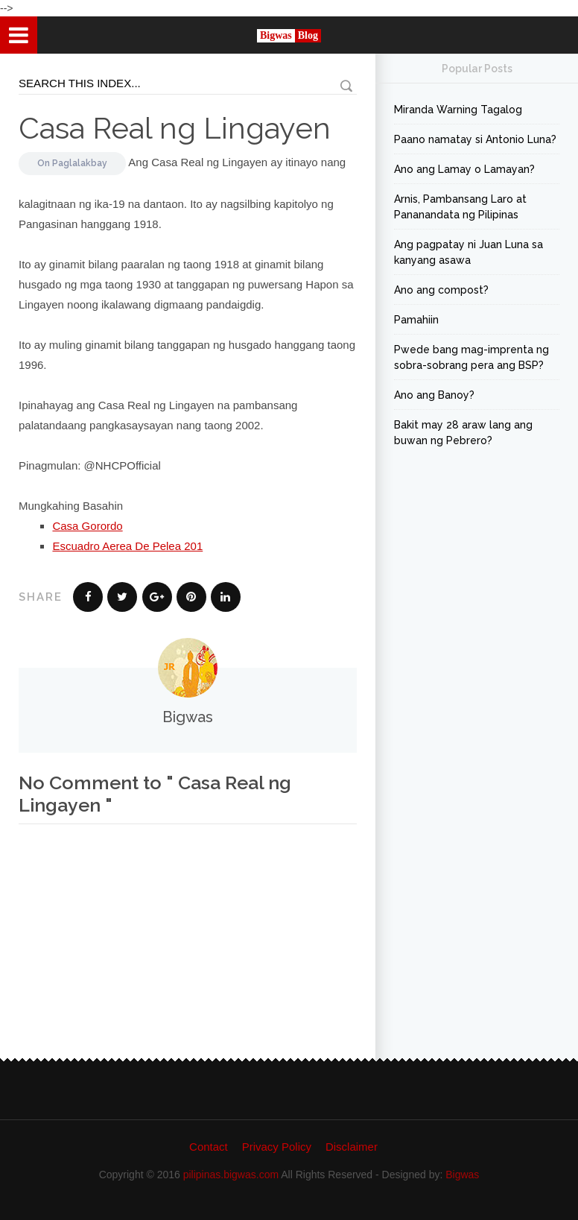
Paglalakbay (79, 163)
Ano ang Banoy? (434, 395)
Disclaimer (351, 1146)
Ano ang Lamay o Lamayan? (464, 169)
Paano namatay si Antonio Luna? (475, 139)
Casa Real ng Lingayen (175, 127)
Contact (208, 1146)
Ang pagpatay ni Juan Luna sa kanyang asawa (468, 252)
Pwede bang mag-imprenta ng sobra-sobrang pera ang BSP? (471, 357)
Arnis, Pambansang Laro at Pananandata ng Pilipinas (460, 207)
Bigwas (462, 1175)
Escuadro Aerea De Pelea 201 (127, 546)
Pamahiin (416, 320)
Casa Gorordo (87, 525)
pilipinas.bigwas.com (231, 1175)
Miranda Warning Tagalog (458, 110)
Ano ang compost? (441, 290)
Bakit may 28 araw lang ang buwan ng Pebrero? (463, 432)
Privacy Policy (276, 1146)
